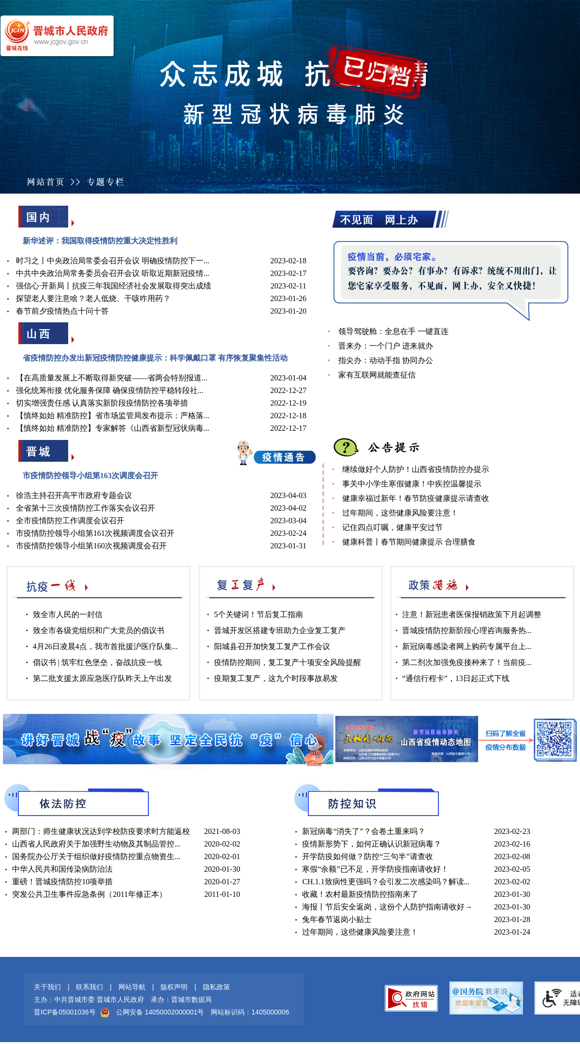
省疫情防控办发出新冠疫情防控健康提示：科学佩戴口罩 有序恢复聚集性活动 (155, 358)
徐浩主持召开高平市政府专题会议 (74, 495)
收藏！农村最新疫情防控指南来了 (360, 894)
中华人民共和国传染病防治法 (62, 869)
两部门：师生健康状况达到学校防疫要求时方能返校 (101, 831)
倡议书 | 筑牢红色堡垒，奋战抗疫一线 (97, 662)
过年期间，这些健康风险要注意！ (400, 513)
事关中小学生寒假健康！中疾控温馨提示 (411, 484)
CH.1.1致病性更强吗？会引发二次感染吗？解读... (385, 882)
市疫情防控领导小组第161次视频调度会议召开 (95, 533)
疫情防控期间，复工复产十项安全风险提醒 (287, 662)
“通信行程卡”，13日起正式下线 (455, 678)
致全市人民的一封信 (67, 614)
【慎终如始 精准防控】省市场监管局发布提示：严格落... (112, 415)
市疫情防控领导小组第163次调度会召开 (90, 475)
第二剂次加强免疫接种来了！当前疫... (467, 662)
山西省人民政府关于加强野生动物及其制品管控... (96, 844)
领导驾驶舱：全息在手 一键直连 (393, 331)
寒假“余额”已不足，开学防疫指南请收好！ (375, 869)
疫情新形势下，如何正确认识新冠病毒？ (371, 844)
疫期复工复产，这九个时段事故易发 (276, 678)
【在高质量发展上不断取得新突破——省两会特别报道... (111, 378)
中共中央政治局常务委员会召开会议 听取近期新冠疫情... (112, 273)
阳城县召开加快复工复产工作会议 (272, 646)
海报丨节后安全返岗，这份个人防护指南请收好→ (387, 907)
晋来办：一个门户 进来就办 (385, 346)
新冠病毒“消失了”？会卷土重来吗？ (363, 831)
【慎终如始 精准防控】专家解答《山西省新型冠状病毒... (112, 428)
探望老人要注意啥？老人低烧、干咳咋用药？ (93, 298)
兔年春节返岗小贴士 (337, 919)
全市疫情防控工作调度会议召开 (70, 520)
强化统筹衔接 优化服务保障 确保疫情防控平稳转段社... (109, 390)
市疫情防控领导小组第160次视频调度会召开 (91, 546)
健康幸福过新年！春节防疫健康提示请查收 (415, 498)
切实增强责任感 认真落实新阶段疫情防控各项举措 (102, 403)
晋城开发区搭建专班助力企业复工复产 (280, 630)
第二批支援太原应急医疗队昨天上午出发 (102, 678)
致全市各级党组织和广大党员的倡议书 (98, 630)
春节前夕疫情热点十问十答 (62, 311)
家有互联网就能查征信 (377, 375)
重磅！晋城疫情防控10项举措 (62, 882)
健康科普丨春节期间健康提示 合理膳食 (409, 542)
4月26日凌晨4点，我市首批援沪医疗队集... (105, 646)
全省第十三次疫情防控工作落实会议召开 (85, 508)
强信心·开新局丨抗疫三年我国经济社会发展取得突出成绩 (113, 286)
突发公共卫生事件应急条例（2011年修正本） (89, 894)
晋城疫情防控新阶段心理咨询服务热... (467, 630)
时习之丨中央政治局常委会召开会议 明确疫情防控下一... (112, 261)
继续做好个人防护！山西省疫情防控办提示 (415, 469)
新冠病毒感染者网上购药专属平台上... (467, 646)
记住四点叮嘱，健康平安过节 (392, 527)
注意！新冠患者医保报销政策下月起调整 (471, 614)
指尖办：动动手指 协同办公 (385, 360)
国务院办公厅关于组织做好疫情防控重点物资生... (96, 856)
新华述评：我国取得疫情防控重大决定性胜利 (100, 241)
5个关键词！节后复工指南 (258, 614)
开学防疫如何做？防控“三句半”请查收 (367, 856)
